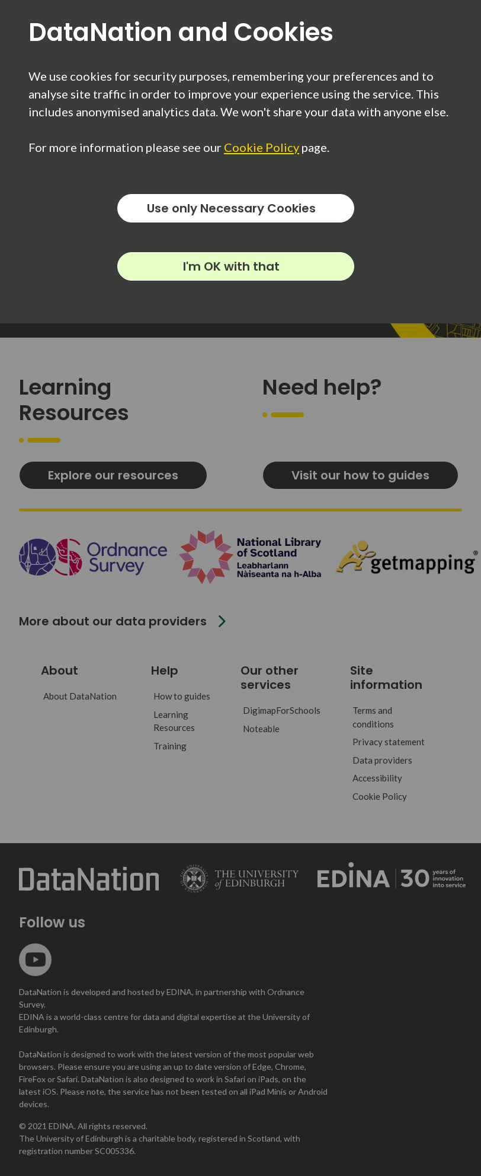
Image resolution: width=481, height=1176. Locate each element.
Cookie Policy (261, 147)
